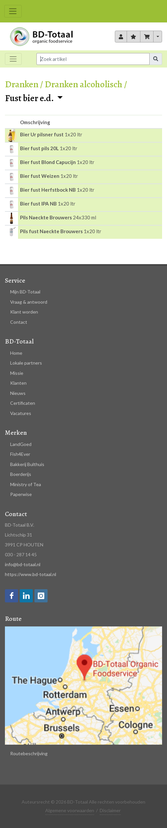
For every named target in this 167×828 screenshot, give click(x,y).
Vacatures (20, 413)
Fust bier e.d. (30, 98)
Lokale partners (26, 363)
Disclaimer (110, 810)
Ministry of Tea (25, 484)
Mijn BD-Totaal (25, 291)
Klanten (18, 383)
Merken (16, 432)
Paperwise (21, 494)
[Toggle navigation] (13, 11)
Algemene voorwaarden (69, 810)
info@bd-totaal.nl (22, 564)
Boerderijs (20, 474)
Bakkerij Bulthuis (27, 464)
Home (16, 353)
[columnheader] (11, 121)
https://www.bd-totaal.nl (30, 574)
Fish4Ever (20, 454)
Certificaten (22, 403)
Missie (16, 373)
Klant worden (24, 312)
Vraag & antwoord (28, 302)
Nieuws (18, 393)
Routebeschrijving (29, 753)
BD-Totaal (19, 341)
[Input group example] (93, 59)
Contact (18, 322)
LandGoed (20, 444)
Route (13, 618)
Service (15, 280)
